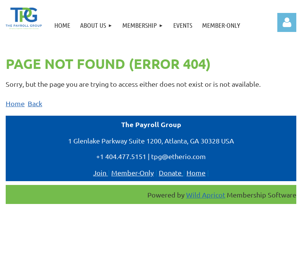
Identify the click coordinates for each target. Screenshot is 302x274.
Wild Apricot (205, 195)
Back (35, 103)
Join (100, 173)
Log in (286, 22)
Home (15, 103)
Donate (171, 173)
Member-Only (132, 173)
